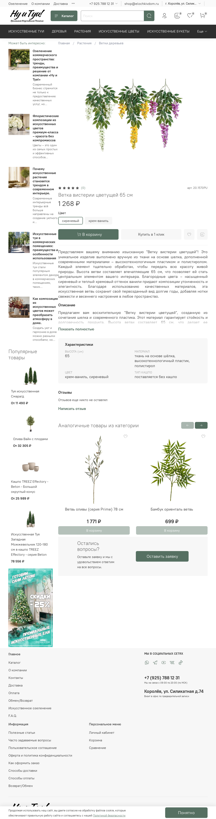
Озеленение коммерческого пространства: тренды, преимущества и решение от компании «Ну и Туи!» (45, 65)
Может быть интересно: (26, 43)
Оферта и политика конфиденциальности (40, 755)
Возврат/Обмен (20, 786)
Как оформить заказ (23, 763)
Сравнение (97, 748)
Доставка (61, 3)
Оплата (13, 693)
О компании (40, 3)
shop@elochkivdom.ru (141, 3)
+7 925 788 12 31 (101, 3)
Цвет (62, 213)
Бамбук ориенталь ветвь (172, 509)
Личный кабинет (101, 732)
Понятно (186, 812)
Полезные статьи (21, 732)
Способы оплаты (21, 778)
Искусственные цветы (119, 31)
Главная (64, 43)
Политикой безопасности (109, 815)
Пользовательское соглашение (32, 748)
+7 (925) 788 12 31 (162, 678)
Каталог (64, 16)
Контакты (15, 678)
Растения (82, 31)
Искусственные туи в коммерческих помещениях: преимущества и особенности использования (45, 246)
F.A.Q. (12, 716)
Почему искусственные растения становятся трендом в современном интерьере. (44, 181)
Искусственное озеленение (29, 708)
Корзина (95, 740)
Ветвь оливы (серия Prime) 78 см (94, 509)
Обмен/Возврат (20, 700)
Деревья (59, 31)
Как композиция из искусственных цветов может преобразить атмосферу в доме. (45, 310)
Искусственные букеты (168, 31)
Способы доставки (22, 770)
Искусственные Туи (26, 31)
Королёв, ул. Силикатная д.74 (174, 691)
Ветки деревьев (111, 43)
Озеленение (18, 3)
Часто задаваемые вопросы (29, 740)
